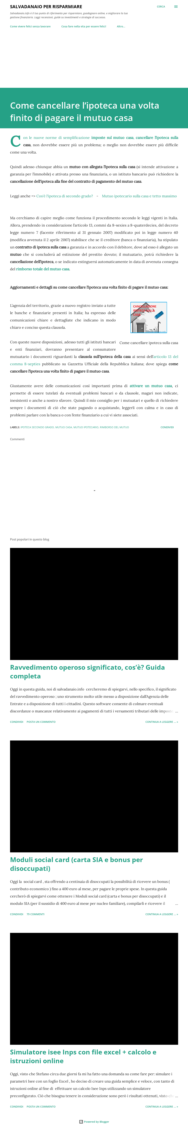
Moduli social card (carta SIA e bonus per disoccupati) (76, 864)
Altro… (121, 26)
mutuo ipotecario (85, 427)
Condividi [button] (167, 427)
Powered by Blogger (94, 1121)
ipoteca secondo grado (37, 427)
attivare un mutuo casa (151, 385)
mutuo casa (63, 427)
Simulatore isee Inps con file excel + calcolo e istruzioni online (83, 1056)
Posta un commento (41, 722)
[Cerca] (161, 6)
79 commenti (35, 914)
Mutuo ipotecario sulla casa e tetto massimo (139, 196)
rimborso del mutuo (114, 427)
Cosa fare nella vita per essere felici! (83, 26)
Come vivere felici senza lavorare (30, 26)
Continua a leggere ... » (161, 722)
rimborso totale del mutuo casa (42, 269)
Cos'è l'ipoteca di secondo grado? (64, 196)
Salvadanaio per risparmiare (46, 6)
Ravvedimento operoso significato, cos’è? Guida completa (87, 671)
